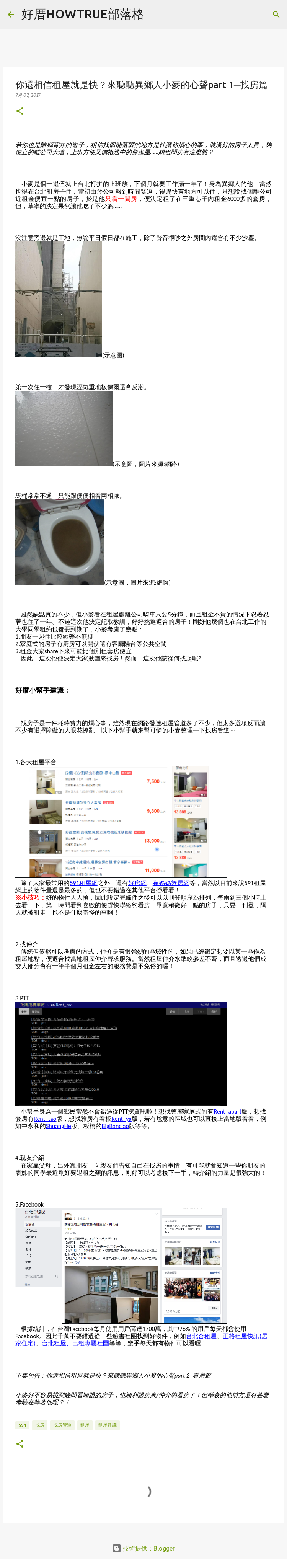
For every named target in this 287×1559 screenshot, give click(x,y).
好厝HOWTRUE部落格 (82, 14)
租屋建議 (107, 1424)
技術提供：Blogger (143, 1548)
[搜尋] (276, 14)
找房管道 (62, 1424)
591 (22, 1425)
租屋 (85, 1424)
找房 (39, 1424)
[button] (19, 111)
